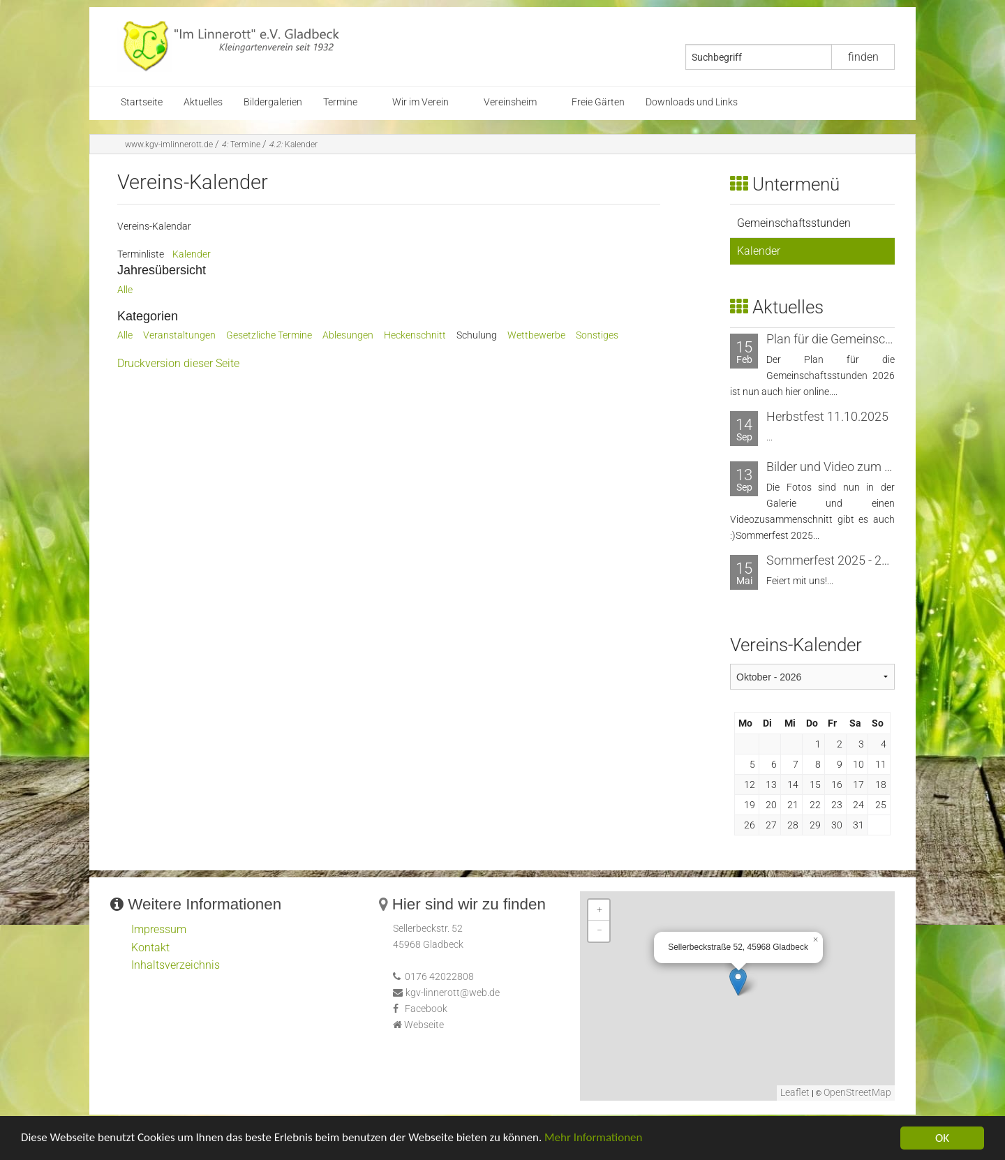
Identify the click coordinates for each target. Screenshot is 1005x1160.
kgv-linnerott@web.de (452, 993)
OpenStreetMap (857, 1093)
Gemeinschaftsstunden (794, 223)
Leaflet (795, 1093)
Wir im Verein (420, 102)
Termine (340, 102)
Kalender (293, 144)
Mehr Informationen (595, 1141)
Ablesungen (347, 335)
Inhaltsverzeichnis (175, 965)
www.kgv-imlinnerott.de (169, 144)
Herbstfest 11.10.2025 (827, 416)
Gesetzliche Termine (269, 335)
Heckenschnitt (415, 335)
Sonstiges (597, 335)
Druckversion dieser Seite (178, 363)
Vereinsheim (510, 102)
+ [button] (599, 910)
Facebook (426, 1009)
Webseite (424, 1025)
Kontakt (150, 947)
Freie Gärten (598, 102)
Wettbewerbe (536, 335)
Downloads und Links (692, 102)
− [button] (599, 931)
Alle (125, 290)
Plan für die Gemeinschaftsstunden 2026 (877, 339)
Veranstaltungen (179, 335)
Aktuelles (203, 102)
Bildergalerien (273, 102)
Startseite (142, 102)
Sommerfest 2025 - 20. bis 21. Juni (861, 560)
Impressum (158, 929)
